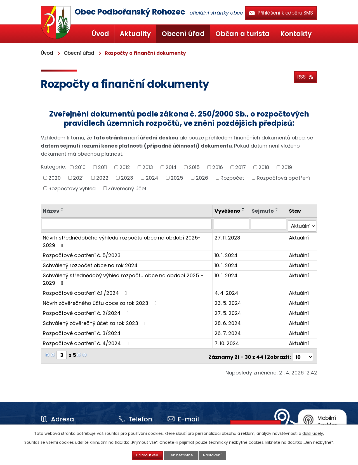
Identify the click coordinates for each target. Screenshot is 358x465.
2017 (240, 167)
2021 (78, 177)
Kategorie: (53, 166)
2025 (177, 177)
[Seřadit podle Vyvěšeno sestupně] (244, 210)
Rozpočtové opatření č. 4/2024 (87, 340)
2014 (171, 167)
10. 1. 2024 (226, 252)
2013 (147, 167)
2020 (54, 177)
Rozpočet (232, 177)
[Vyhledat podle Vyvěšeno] (232, 224)
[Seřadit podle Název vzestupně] (62, 208)
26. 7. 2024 (228, 330)
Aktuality (135, 33)
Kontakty (296, 33)
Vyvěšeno (228, 210)
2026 (202, 177)
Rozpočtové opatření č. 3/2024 (87, 330)
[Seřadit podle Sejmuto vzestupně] (277, 208)
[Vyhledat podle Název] (127, 224)
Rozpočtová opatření (283, 177)
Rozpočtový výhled (72, 188)
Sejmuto (263, 210)
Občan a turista (242, 33)
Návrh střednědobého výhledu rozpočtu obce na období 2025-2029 (122, 239)
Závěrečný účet (127, 188)
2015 (194, 167)
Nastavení (219, 455)
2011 (102, 167)
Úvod (100, 33)
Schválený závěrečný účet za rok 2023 (96, 320)
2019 (286, 167)
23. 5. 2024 (228, 300)
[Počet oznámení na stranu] (303, 352)
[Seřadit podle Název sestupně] (62, 210)
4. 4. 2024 (227, 290)
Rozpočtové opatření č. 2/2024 (87, 310)
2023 (127, 177)
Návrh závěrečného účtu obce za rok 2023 (101, 300)
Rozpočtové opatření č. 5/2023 (87, 252)
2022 (102, 177)
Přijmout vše (141, 455)
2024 (152, 177)
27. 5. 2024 (228, 310)
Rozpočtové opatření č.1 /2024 (86, 290)
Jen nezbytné (181, 455)
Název (51, 210)
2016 (217, 167)
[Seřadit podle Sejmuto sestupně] (277, 210)
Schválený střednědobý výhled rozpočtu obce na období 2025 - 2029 (123, 276)
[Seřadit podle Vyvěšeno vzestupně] (244, 208)
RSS (304, 75)
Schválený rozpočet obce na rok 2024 (95, 262)
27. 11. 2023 (228, 235)
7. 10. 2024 (227, 340)
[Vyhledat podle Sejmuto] (268, 224)
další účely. (313, 432)
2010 (80, 167)
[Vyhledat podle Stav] (302, 224)
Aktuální (299, 235)
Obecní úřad (183, 33)
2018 (263, 167)
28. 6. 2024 (228, 320)
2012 (124, 167)
